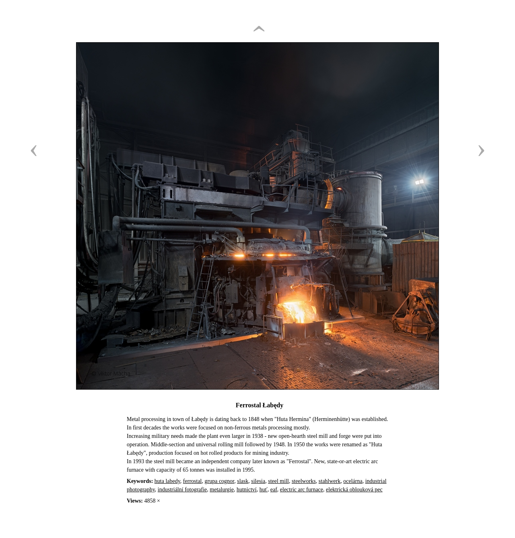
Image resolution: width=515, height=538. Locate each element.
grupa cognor (220, 481)
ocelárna (352, 481)
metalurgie (222, 490)
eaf (273, 490)
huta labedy (167, 481)
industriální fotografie (182, 490)
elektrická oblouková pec (354, 490)
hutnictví (247, 490)
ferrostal (192, 481)
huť (264, 490)
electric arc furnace (301, 490)
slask (242, 481)
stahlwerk (329, 481)
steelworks (304, 481)
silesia (258, 481)
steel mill (278, 481)
